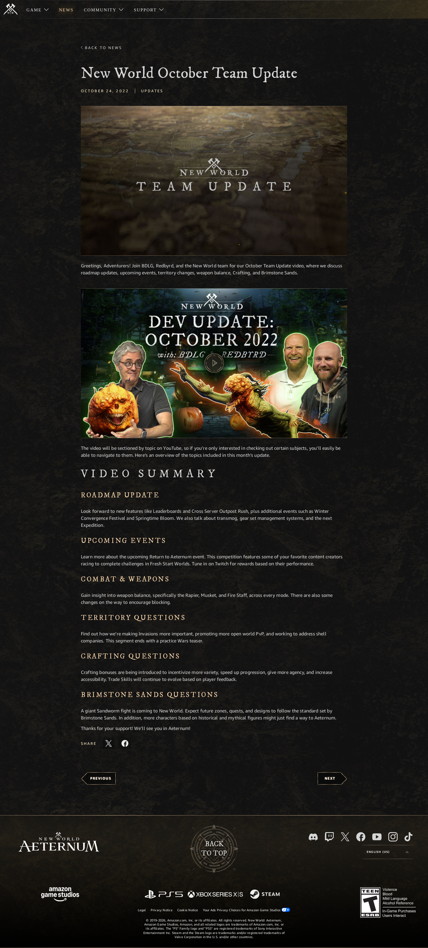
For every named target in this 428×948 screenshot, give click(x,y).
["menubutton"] (37, 9)
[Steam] (265, 894)
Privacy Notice (162, 910)
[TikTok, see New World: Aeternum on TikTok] (408, 836)
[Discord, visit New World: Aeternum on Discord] (313, 837)
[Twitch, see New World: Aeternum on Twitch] (329, 836)
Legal (142, 910)
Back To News (103, 47)
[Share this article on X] (108, 743)
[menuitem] (37, 9)
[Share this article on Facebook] (125, 743)
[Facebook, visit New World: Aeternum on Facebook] (361, 836)
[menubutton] (388, 852)
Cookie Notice (187, 910)
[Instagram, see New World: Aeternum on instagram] (393, 836)
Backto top (214, 849)
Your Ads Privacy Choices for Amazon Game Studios (246, 910)
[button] (214, 181)
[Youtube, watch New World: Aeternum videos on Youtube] (377, 836)
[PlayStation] (163, 894)
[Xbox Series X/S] (215, 895)
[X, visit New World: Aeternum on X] (345, 836)
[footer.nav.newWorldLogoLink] (59, 842)
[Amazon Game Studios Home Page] (60, 895)
